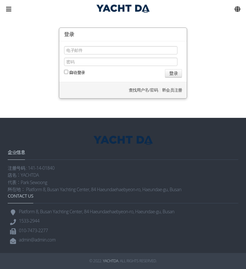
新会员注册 (172, 90)
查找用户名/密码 (143, 90)
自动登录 (74, 72)
